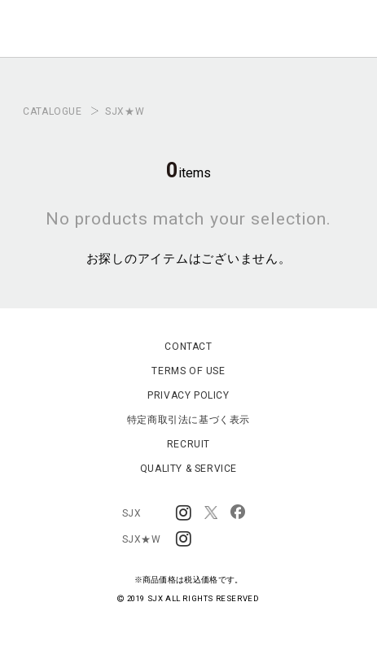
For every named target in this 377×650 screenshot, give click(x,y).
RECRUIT (188, 444)
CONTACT (188, 346)
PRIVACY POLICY (188, 395)
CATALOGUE (52, 111)
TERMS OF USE (188, 371)
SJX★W (124, 111)
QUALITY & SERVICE (188, 468)
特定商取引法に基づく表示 (188, 419)
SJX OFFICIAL (184, 37)
